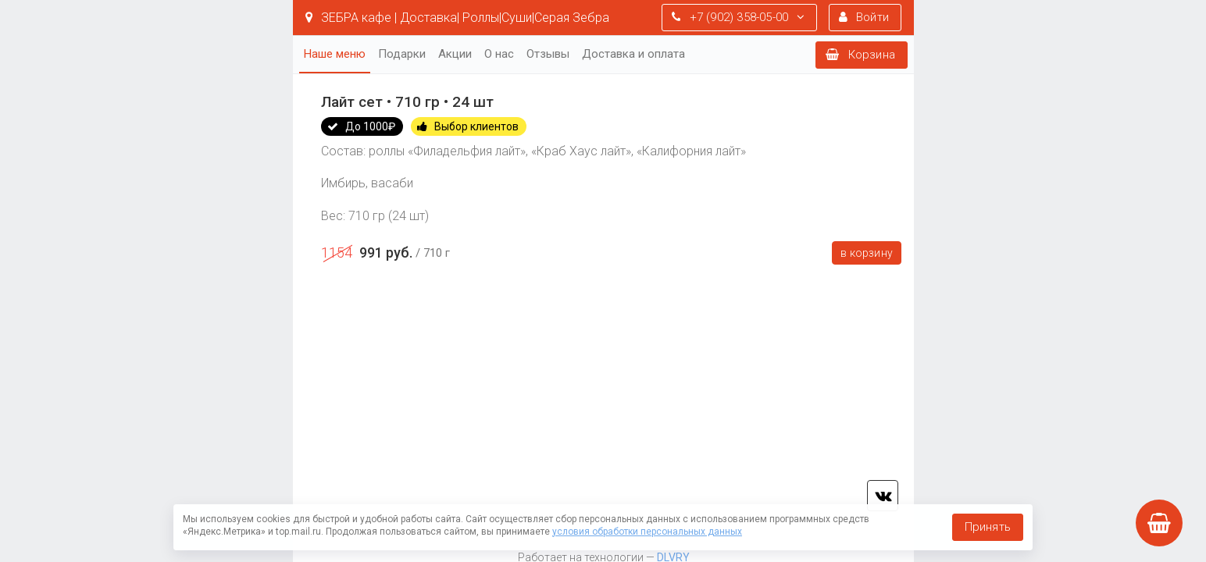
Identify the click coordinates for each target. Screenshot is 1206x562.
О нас (499, 54)
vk (882, 495)
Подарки (402, 54)
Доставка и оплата (633, 54)
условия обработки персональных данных (647, 531)
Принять (988, 527)
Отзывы (547, 54)
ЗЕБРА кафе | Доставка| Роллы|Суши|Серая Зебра (457, 17)
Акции (455, 54)
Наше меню (335, 54)
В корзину (866, 253)
